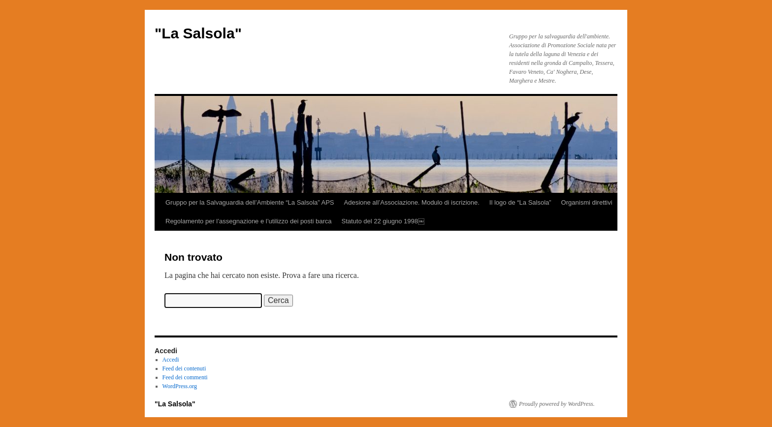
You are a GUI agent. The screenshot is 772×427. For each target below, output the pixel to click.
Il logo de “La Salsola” (520, 202)
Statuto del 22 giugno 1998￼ (382, 221)
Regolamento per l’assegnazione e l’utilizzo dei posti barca (248, 221)
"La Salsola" (198, 33)
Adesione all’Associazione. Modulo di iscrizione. (412, 202)
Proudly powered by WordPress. (557, 403)
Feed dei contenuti (184, 368)
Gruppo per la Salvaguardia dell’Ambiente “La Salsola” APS (249, 202)
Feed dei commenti (185, 377)
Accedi (170, 359)
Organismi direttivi (586, 202)
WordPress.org (179, 386)
